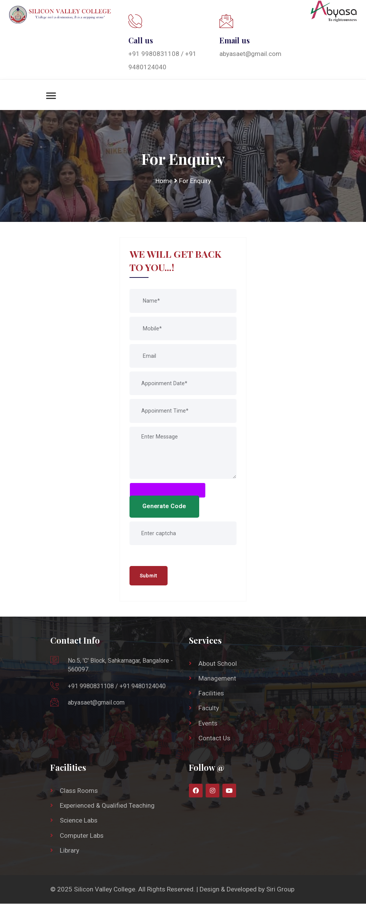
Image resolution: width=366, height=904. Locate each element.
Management (217, 678)
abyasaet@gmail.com (250, 53)
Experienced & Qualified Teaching (107, 806)
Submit (149, 576)
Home (164, 181)
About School (217, 664)
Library (69, 851)
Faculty (208, 708)
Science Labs (79, 820)
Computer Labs (82, 836)
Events (207, 723)
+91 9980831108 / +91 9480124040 (117, 686)
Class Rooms (79, 791)
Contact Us (214, 738)
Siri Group (280, 889)
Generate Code (164, 506)
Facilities (211, 693)
